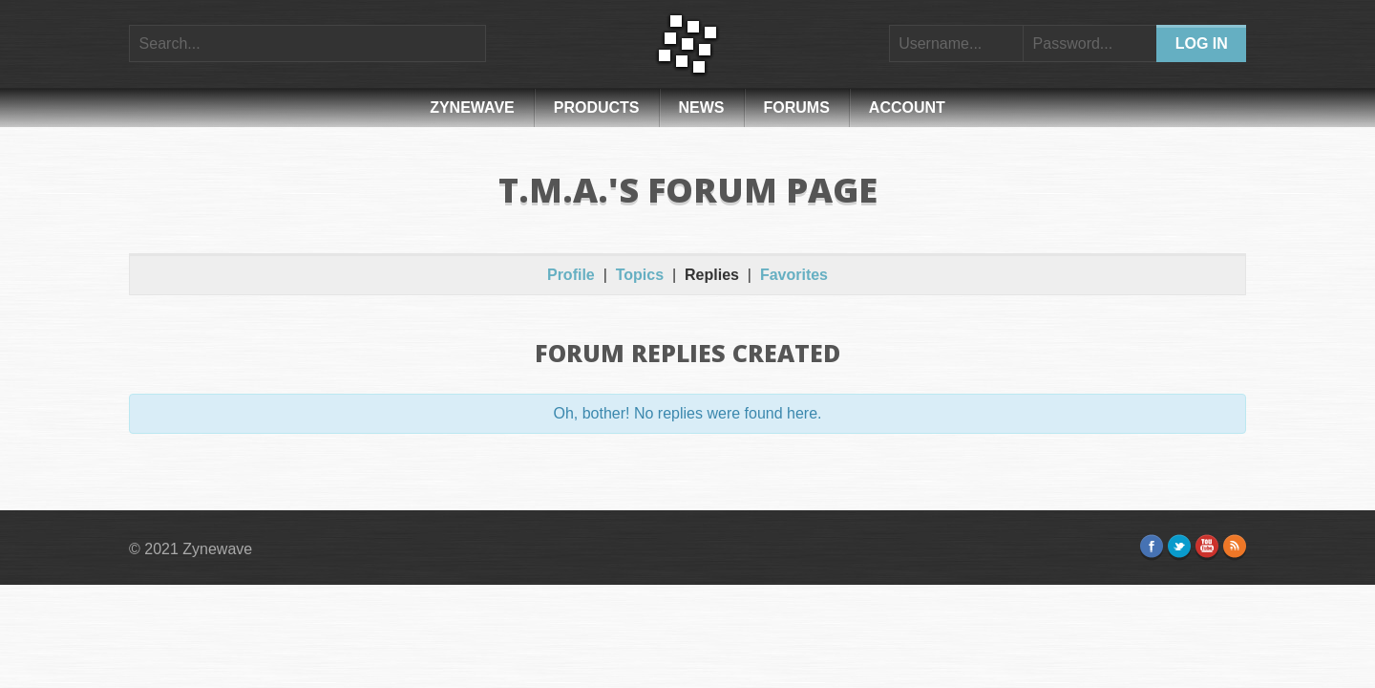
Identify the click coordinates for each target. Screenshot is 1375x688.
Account (907, 107)
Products (597, 107)
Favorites (794, 275)
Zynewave (472, 107)
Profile (571, 275)
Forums (797, 107)
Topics (640, 275)
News (702, 107)
